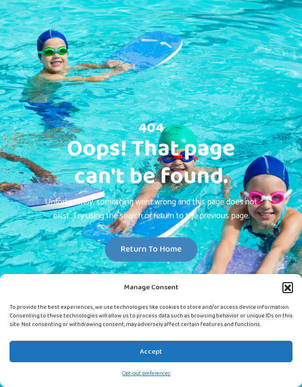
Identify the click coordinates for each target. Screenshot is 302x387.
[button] (287, 287)
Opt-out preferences (146, 373)
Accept (151, 351)
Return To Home (151, 249)
